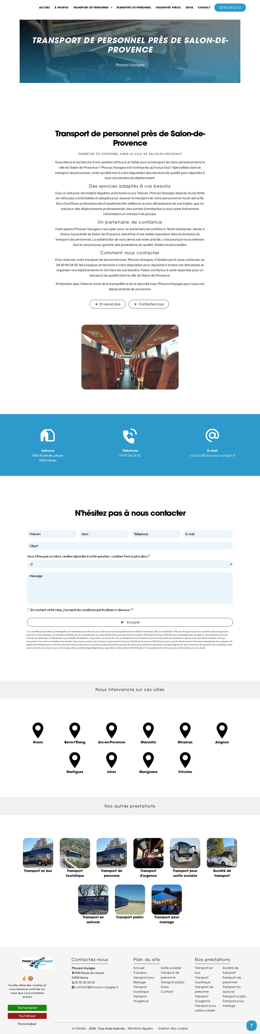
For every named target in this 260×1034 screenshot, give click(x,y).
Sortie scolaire (171, 968)
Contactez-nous (149, 304)
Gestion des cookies (172, 1028)
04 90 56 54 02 (230, 8)
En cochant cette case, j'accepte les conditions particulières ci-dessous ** (82, 598)
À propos (61, 7)
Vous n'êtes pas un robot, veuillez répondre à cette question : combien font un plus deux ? (88, 544)
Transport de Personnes (90, 7)
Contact (204, 7)
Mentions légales (140, 1028)
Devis (189, 7)
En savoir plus (107, 304)
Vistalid (81, 1028)
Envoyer (133, 610)
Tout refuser (27, 1016)
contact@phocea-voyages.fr (212, 455)
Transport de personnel (133, 7)
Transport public (168, 7)
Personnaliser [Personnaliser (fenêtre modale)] (27, 1024)
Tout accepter (27, 1008)
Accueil (44, 7)
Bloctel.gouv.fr (138, 636)
